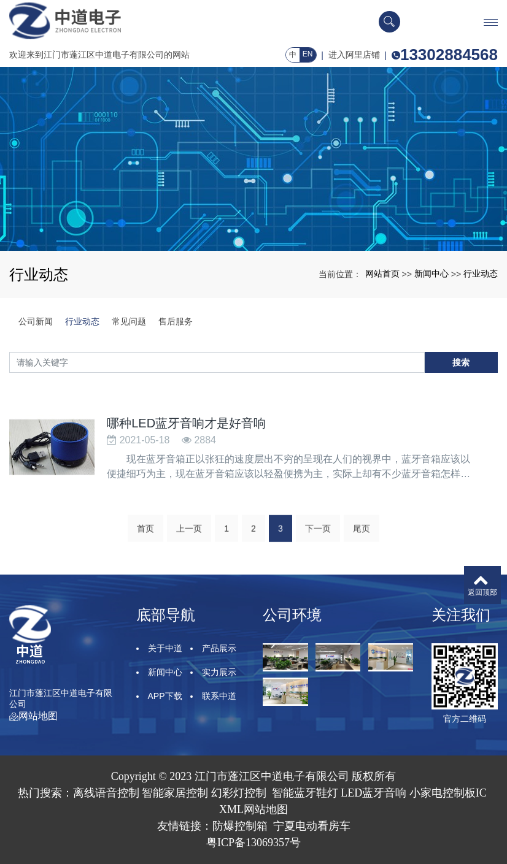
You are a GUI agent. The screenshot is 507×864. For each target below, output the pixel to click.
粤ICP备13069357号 (253, 842)
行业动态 (480, 273)
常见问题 (129, 321)
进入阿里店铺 (354, 54)
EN (308, 54)
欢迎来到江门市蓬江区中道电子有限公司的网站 (99, 54)
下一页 (318, 552)
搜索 (461, 362)
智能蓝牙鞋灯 (305, 793)
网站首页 (382, 273)
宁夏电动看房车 (311, 826)
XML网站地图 (253, 809)
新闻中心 (431, 273)
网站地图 (33, 716)
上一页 (189, 552)
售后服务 (175, 321)
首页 (145, 552)
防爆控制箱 (240, 826)
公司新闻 (35, 321)
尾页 (361, 552)
